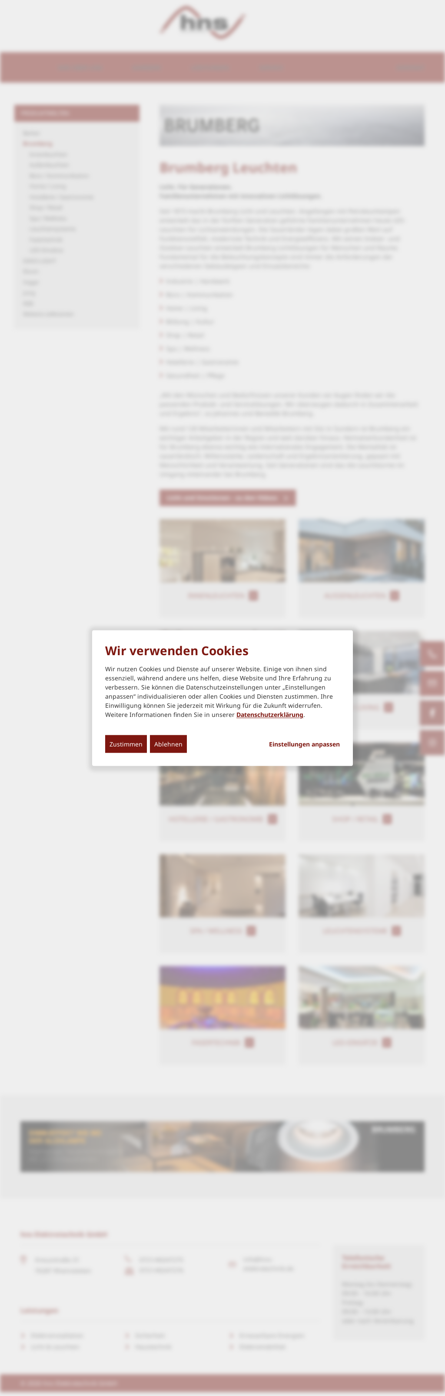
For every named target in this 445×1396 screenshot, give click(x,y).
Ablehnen (168, 744)
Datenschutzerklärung (269, 714)
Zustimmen (126, 744)
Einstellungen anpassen (304, 744)
